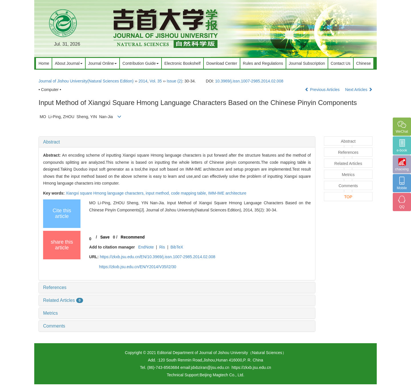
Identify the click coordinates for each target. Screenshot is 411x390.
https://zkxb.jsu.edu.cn (251, 367)
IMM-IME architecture (227, 193)
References (55, 287)
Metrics (50, 313)
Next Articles (358, 89)
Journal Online (102, 63)
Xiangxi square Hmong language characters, (106, 193)
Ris (162, 247)
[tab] (177, 142)
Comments (54, 326)
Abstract (51, 142)
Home (44, 63)
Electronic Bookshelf (182, 63)
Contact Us (340, 63)
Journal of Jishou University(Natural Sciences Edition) (86, 81)
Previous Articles (323, 89)
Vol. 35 (156, 81)
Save (105, 237)
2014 (142, 81)
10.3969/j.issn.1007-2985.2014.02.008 (249, 81)
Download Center (221, 63)
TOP (348, 197)
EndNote (146, 247)
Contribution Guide (140, 63)
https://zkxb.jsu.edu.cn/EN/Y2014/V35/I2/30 (137, 266)
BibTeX (176, 247)
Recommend (133, 237)
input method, (158, 193)
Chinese (363, 63)
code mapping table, (189, 193)
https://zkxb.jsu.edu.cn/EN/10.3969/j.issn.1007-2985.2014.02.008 (157, 256)
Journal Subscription (307, 63)
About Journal (68, 63)
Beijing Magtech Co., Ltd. (222, 375)
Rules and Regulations (263, 63)
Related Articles (63, 300)
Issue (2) (174, 81)
